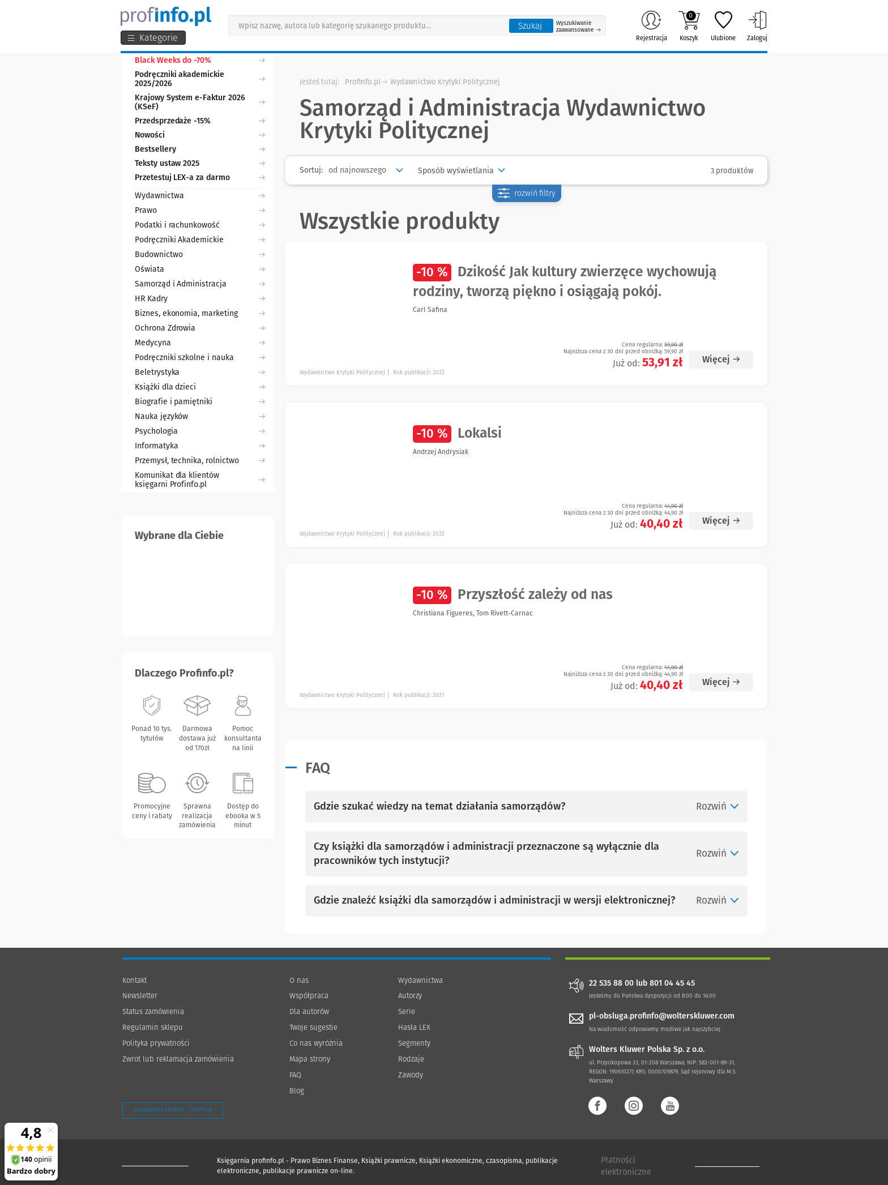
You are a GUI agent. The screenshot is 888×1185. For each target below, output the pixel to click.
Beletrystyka (200, 372)
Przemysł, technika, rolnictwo (200, 460)
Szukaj (530, 26)
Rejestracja (651, 26)
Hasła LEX (414, 1027)
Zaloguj (757, 26)
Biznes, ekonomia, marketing (200, 313)
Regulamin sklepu (152, 1027)
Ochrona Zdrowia (200, 328)
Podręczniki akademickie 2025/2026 (200, 79)
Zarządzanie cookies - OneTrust (173, 1109)
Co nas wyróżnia (316, 1043)
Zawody (410, 1075)
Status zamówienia (153, 1011)
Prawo (200, 210)
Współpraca (308, 995)
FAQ (295, 1075)
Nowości (200, 135)
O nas (299, 980)
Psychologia (200, 431)
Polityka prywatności (156, 1043)
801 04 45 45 (672, 983)
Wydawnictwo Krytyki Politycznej (445, 82)
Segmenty (414, 1043)
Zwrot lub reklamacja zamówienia (178, 1059)
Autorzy (410, 995)
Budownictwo (200, 254)
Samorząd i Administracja (200, 284)
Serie (406, 1011)
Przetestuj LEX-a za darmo (200, 177)
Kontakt (134, 980)
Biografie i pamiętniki (200, 402)
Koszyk (688, 26)
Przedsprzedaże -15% (200, 121)
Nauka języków (200, 416)
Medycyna (200, 343)
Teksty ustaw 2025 (200, 163)
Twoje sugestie (313, 1027)
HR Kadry (200, 298)
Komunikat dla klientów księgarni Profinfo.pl (200, 479)
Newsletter (139, 995)
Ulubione (723, 26)
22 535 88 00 (611, 983)
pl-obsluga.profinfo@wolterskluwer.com (662, 1016)
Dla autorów (309, 1011)
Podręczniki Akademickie (200, 240)
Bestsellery (200, 149)
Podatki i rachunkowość (200, 225)
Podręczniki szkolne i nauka (200, 357)
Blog (296, 1090)
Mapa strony (309, 1059)
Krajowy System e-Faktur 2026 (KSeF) (200, 102)
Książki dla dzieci (200, 387)
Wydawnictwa (200, 195)
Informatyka (200, 446)
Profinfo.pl (363, 82)
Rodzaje (411, 1059)
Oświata (200, 269)
